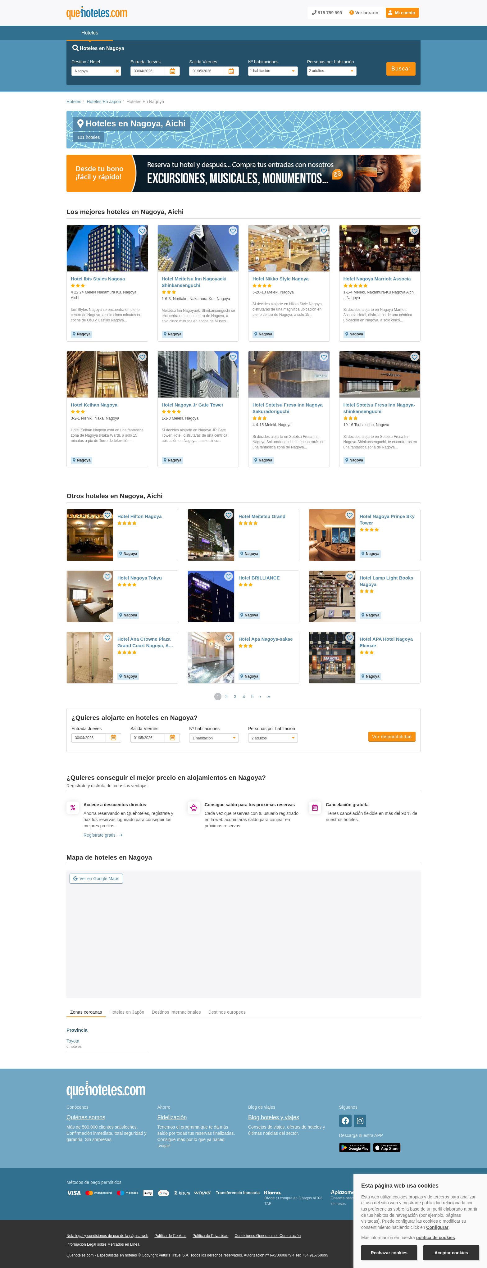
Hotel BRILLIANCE (259, 577)
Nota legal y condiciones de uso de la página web (107, 1236)
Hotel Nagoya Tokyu (139, 577)
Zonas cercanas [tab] (86, 1012)
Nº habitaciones (263, 61)
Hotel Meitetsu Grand (262, 516)
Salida (203, 61)
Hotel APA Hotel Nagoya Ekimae (386, 642)
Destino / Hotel (85, 61)
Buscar (401, 69)
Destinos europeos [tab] (227, 1012)
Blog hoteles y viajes (273, 1117)
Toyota (72, 1040)
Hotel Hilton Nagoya (139, 516)
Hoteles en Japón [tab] (126, 1012)
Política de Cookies (170, 1236)
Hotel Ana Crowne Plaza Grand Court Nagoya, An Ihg (144, 642)
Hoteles (73, 101)
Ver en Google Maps (96, 878)
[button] (402, 13)
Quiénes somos (85, 1117)
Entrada (145, 61)
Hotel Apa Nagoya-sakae (266, 639)
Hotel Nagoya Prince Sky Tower (387, 519)
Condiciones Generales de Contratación (267, 1236)
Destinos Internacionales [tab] (176, 1012)
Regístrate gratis (103, 835)
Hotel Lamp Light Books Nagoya (386, 581)
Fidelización (172, 1117)
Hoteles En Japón (104, 101)
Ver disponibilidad (392, 736)
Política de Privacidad (210, 1236)
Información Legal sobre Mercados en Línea (102, 1244)
